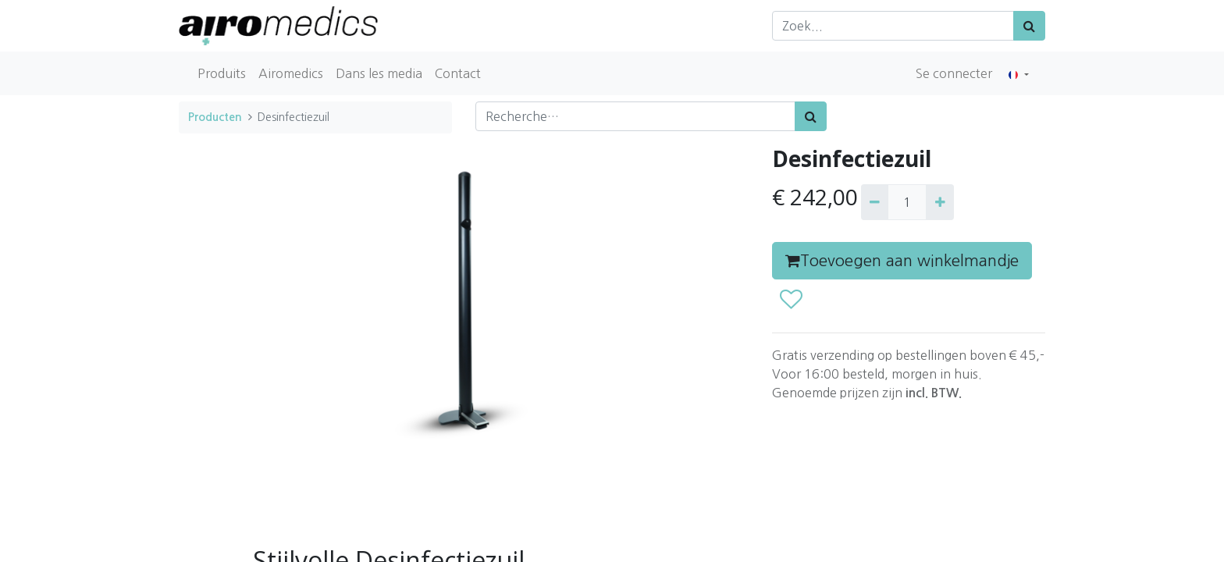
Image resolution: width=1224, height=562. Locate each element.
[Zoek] (1029, 26)
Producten (215, 117)
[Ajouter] (939, 202)
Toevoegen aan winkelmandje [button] (902, 261)
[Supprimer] (874, 202)
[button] (790, 299)
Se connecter (954, 73)
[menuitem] (221, 73)
